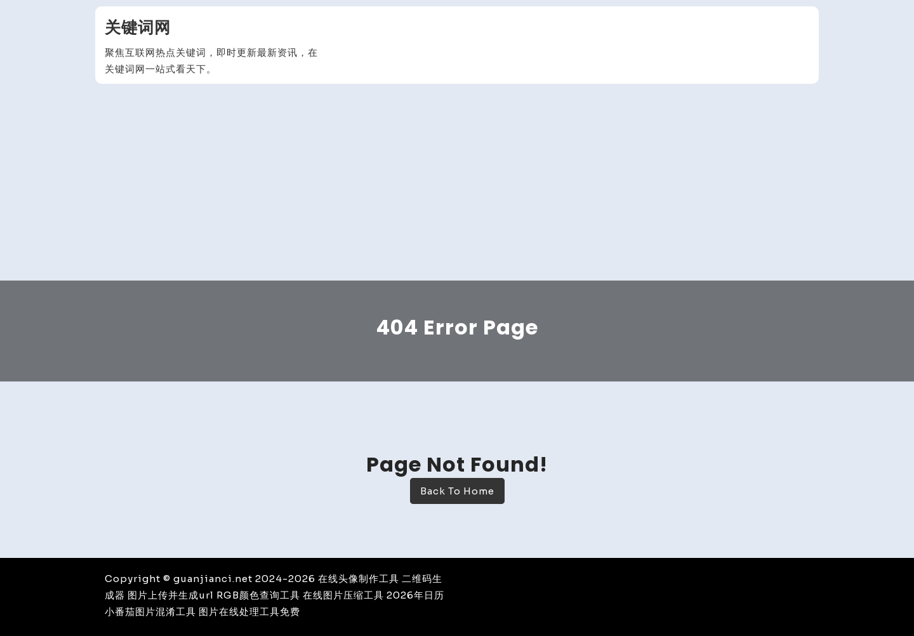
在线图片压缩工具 (343, 595)
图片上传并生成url (171, 595)
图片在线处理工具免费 (249, 612)
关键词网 (138, 28)
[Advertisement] (457, 185)
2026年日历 (415, 595)
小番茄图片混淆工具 (150, 612)
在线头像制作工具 (358, 579)
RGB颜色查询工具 (258, 595)
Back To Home (457, 491)
